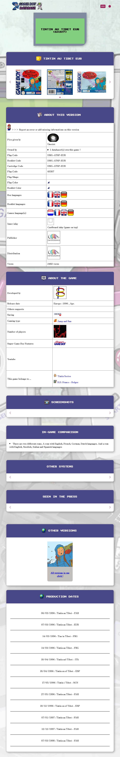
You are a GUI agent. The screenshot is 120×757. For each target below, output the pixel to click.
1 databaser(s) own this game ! (65, 149)
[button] (109, 81)
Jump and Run (64, 321)
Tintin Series (62, 376)
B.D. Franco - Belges (66, 382)
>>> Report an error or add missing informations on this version (45, 129)
